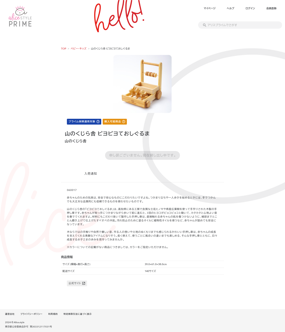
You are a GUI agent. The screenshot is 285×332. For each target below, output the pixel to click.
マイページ (210, 8)
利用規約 (53, 314)
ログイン (250, 8)
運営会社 (10, 314)
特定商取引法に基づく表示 (78, 314)
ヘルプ (230, 8)
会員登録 (271, 8)
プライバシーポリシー (31, 314)
